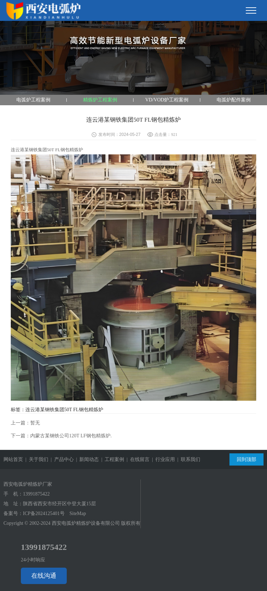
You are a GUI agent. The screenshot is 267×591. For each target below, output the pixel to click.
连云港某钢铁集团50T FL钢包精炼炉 (64, 409)
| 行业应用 (162, 459)
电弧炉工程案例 (33, 99)
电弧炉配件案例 (234, 99)
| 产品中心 (61, 459)
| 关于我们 (35, 459)
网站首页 (13, 459)
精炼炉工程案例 (100, 99)
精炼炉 (76, 149)
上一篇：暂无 (25, 422)
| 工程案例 (111, 459)
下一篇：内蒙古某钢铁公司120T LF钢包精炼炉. (61, 435)
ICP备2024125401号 (44, 513)
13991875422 (36, 494)
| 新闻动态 (86, 459)
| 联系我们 (187, 459)
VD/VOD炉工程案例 (166, 99)
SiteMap (78, 513)
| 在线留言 (136, 459)
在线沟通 (43, 575)
